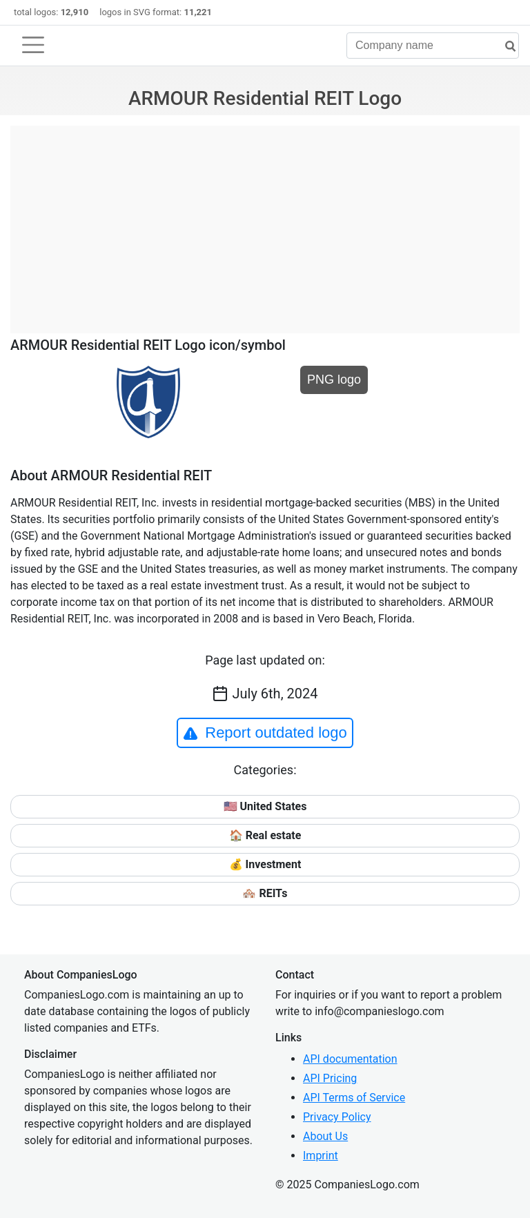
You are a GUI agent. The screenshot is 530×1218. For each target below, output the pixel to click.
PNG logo (334, 379)
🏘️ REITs (264, 893)
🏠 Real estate (265, 835)
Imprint (320, 1155)
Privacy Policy (337, 1116)
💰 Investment (265, 864)
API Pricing (330, 1078)
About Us (325, 1136)
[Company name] (432, 45)
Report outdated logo (265, 733)
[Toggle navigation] (33, 44)
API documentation (350, 1058)
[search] (505, 46)
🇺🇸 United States (265, 806)
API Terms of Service (354, 1097)
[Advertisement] (265, 222)
